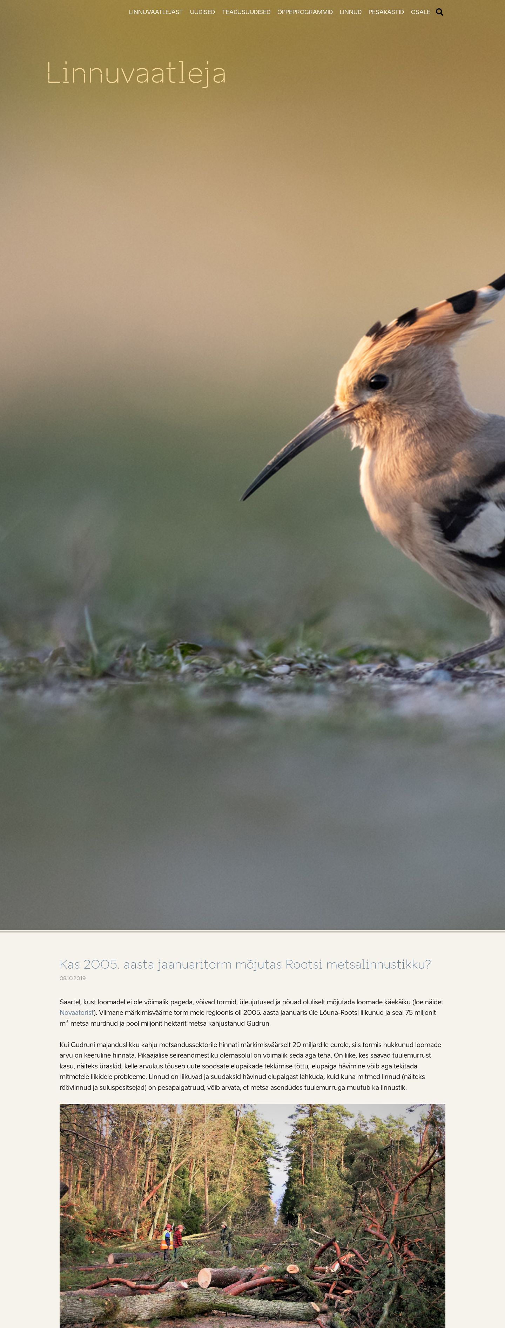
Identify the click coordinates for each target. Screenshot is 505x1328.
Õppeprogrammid (305, 12)
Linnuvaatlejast (156, 12)
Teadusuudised (246, 12)
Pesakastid (386, 12)
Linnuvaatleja (136, 73)
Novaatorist (77, 1013)
